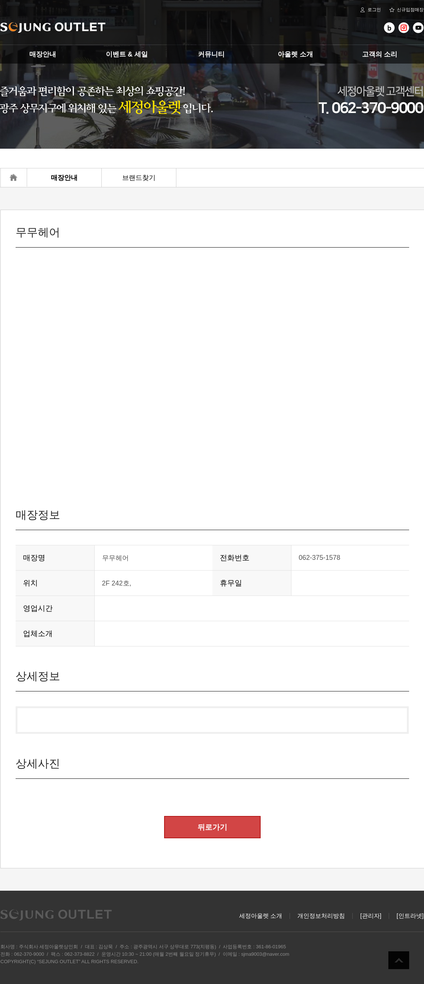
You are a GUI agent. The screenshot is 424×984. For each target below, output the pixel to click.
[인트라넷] (410, 916)
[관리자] (370, 916)
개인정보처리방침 (321, 916)
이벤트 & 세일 (127, 54)
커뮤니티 (211, 54)
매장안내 (42, 54)
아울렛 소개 (295, 54)
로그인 (370, 9)
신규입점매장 (406, 9)
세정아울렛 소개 (260, 916)
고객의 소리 (379, 54)
